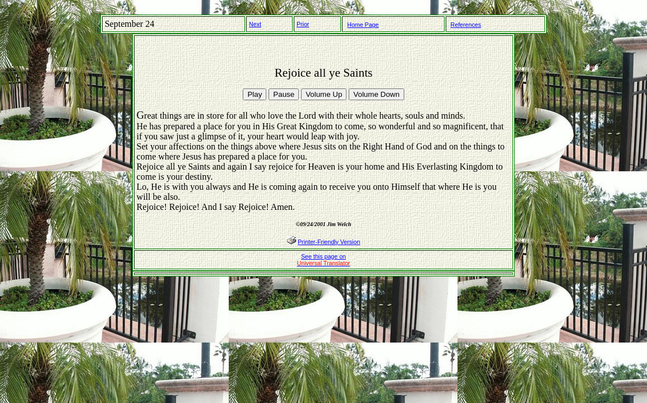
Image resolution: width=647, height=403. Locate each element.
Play (254, 94)
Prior (303, 24)
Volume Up (324, 94)
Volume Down (376, 94)
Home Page (362, 24)
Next (255, 24)
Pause (283, 94)
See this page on (323, 259)
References (466, 24)
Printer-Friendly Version (329, 241)
